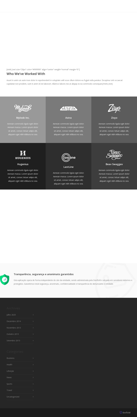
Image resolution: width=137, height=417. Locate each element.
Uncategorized (13, 396)
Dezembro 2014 (14, 321)
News (9, 377)
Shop (109, 6)
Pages (84, 6)
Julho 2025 (11, 314)
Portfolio (97, 6)
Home (45, 6)
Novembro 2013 (14, 327)
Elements (71, 6)
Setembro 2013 (13, 340)
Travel (9, 390)
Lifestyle (10, 371)
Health (9, 364)
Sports (9, 384)
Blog (119, 6)
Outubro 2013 (13, 334)
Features (57, 6)
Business (10, 358)
